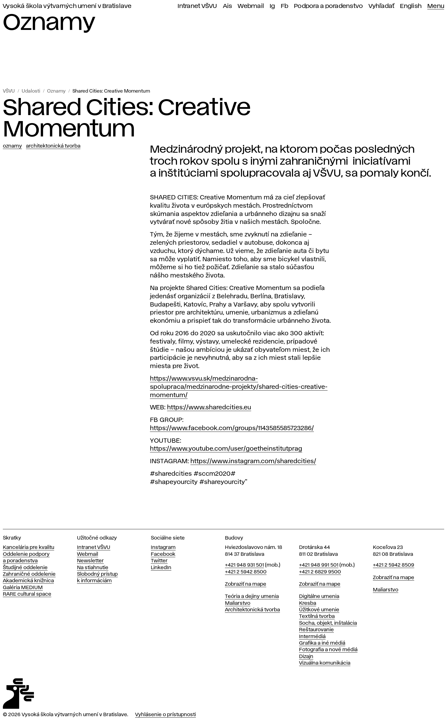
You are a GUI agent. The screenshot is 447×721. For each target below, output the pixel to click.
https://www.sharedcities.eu (209, 407)
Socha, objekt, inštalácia (328, 623)
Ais (227, 6)
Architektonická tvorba (53, 146)
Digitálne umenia (319, 596)
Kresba (307, 603)
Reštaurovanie (316, 630)
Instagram (163, 547)
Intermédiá (312, 636)
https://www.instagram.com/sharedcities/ (253, 461)
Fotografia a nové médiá (328, 650)
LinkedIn (161, 567)
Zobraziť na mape (245, 584)
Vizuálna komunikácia (324, 663)
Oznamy (56, 91)
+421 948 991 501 (318, 565)
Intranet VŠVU (197, 6)
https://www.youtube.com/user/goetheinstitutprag (226, 449)
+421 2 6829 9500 (320, 572)
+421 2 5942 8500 (246, 572)
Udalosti (31, 91)
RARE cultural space (27, 594)
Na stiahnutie (92, 567)
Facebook (163, 554)
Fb (284, 6)
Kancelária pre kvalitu (28, 547)
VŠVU (9, 91)
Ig (272, 6)
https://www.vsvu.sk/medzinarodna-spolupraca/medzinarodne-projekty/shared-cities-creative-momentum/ (239, 387)
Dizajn (306, 656)
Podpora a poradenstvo (328, 6)
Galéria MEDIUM (23, 587)
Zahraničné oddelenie (29, 574)
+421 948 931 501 (244, 565)
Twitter (159, 561)
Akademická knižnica (28, 581)
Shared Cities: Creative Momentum (111, 91)
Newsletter (90, 561)
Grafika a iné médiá (322, 643)
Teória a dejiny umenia (252, 596)
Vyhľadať (381, 6)
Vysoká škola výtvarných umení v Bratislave (67, 6)
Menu (435, 6)
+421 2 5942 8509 (393, 565)
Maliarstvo (237, 603)
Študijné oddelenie (25, 567)
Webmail (251, 6)
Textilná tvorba (317, 616)
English (411, 6)
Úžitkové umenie (319, 610)
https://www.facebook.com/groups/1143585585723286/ (232, 428)
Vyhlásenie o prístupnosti (165, 714)
